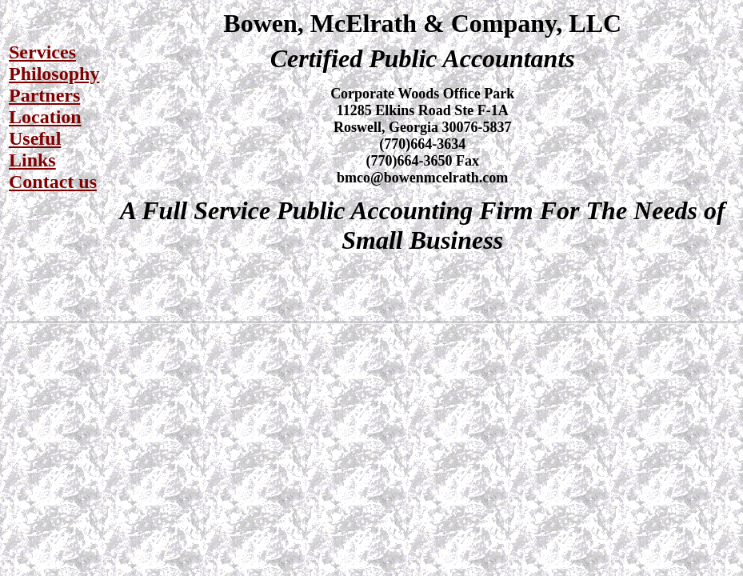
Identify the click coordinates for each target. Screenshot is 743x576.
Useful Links (35, 149)
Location (45, 116)
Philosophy (54, 73)
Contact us (53, 181)
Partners (44, 95)
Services (42, 52)
